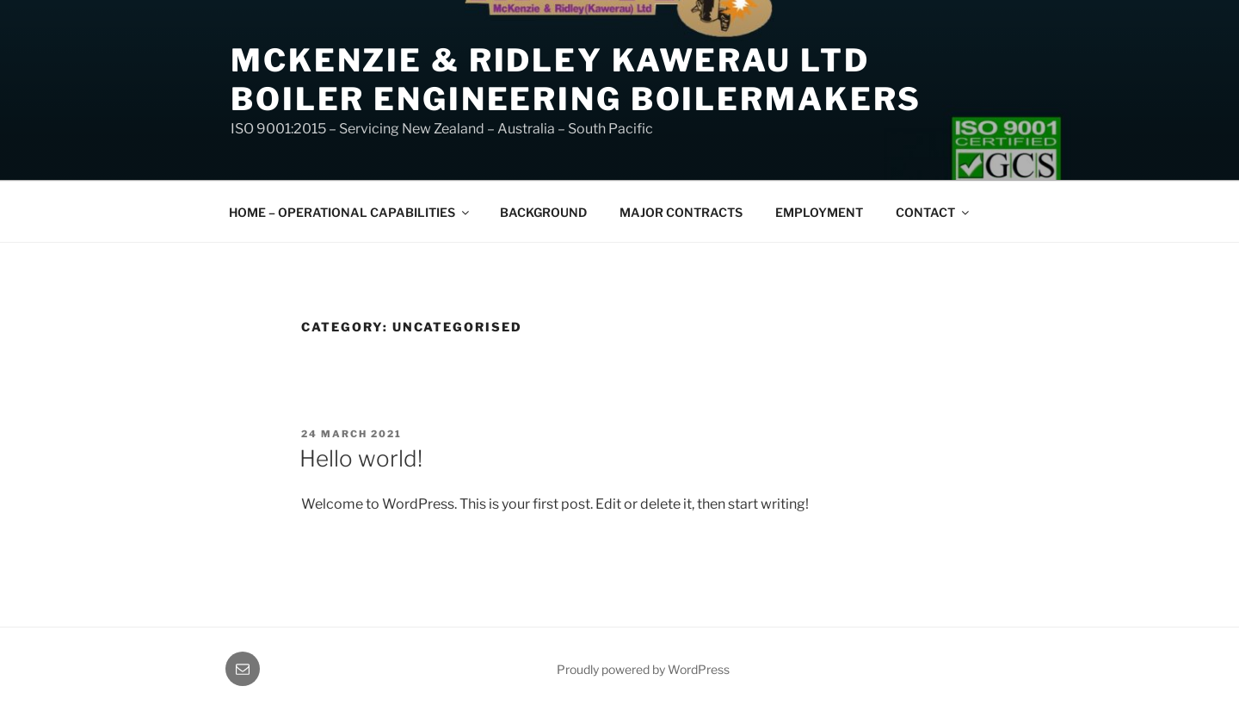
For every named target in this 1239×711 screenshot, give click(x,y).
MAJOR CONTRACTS (681, 212)
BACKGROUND (543, 212)
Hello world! (360, 458)
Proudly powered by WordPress (643, 669)
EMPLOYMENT (819, 212)
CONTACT (933, 212)
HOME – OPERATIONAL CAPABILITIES (350, 212)
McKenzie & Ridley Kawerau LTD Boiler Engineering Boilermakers (576, 79)
